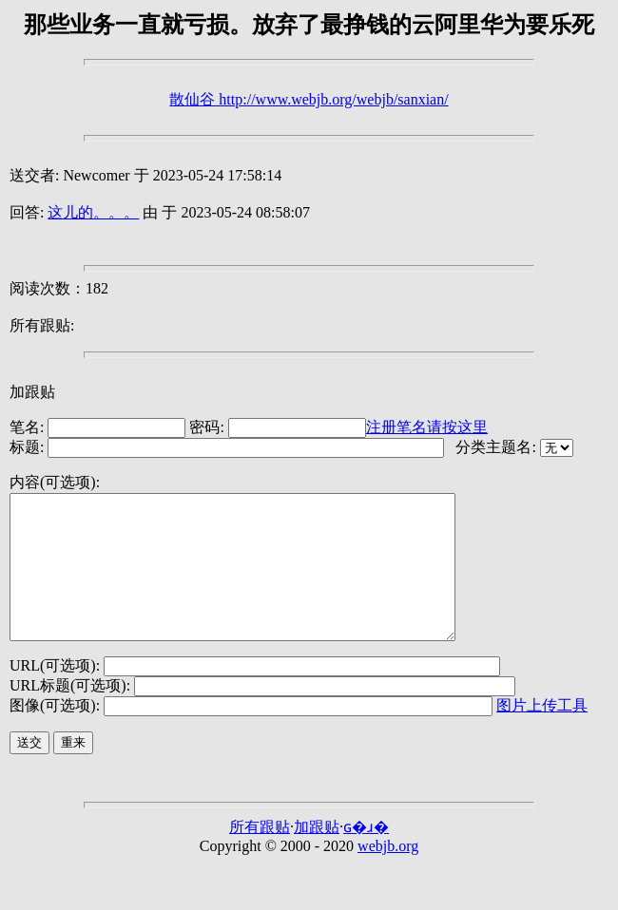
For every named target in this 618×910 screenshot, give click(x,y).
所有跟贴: (42, 325)
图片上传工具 (542, 734)
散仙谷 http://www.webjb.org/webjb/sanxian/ (308, 99)
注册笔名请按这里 (427, 427)
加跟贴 (32, 392)
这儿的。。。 (93, 212)
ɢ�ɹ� (366, 855)
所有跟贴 (259, 855)
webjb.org (387, 874)
